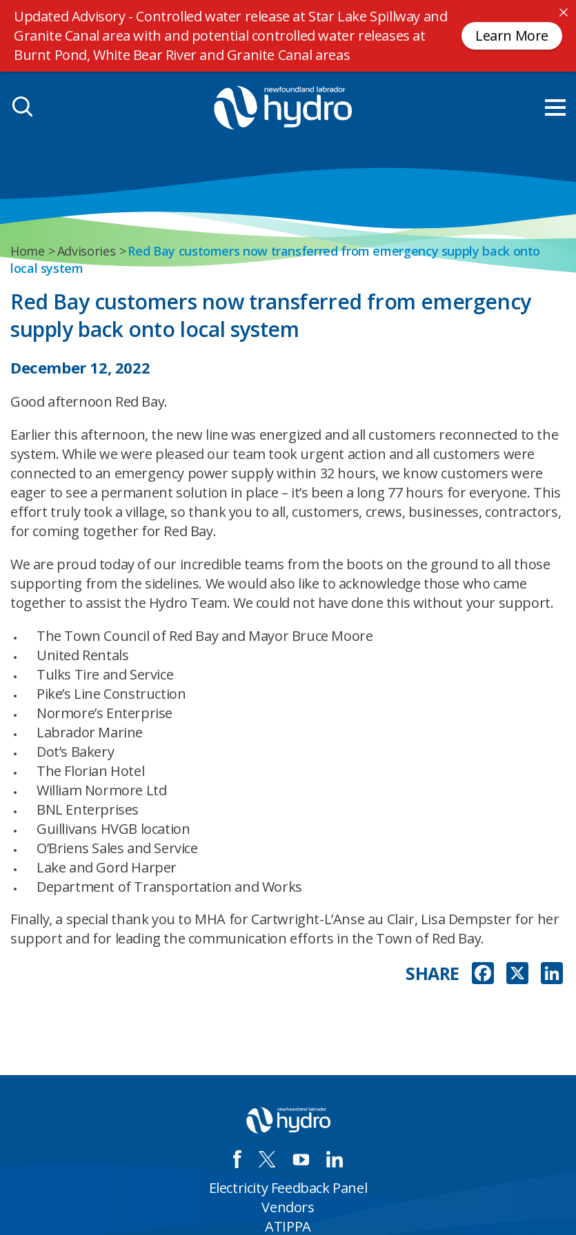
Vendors (287, 1207)
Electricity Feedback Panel (288, 1187)
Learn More (511, 35)
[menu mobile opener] (555, 107)
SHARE (432, 973)
